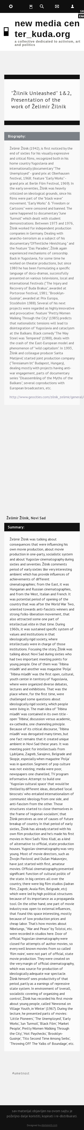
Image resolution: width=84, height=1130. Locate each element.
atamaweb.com (49, 1125)
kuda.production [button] (10, 6)
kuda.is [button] (26, 6)
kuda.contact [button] (57, 6)
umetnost (22, 1073)
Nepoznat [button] (72, 6)
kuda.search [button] (41, 6)
